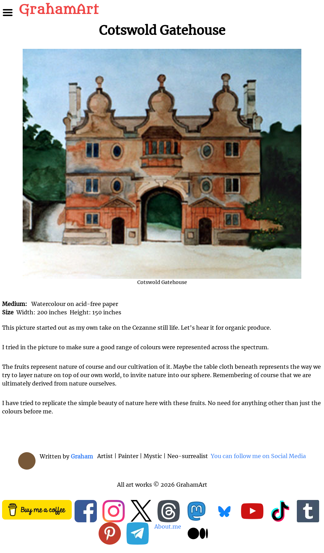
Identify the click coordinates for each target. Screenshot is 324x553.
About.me (167, 526)
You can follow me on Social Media (257, 456)
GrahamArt (58, 9)
